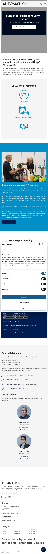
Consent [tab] (8, 249)
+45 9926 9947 (25, 427)
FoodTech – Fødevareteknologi (15, 384)
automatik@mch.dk (10, 522)
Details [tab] (24, 249)
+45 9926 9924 (25, 456)
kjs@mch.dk (25, 429)
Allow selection (24, 302)
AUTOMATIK (9, 380)
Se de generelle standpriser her (12, 333)
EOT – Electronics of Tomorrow (15, 388)
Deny (24, 308)
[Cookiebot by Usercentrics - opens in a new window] (38, 244)
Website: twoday (5, 552)
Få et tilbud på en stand (24, 27)
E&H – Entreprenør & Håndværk (15, 375)
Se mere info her (8, 222)
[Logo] (15, 3)
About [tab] (39, 249)
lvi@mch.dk (25, 459)
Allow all (24, 297)
